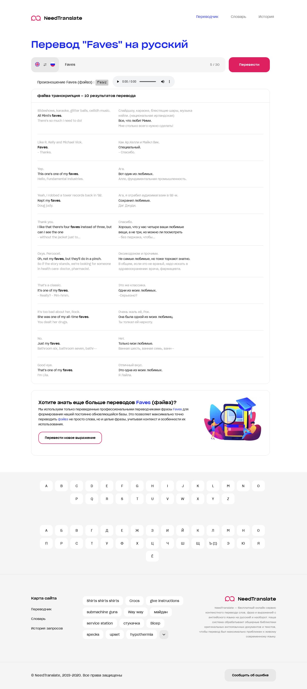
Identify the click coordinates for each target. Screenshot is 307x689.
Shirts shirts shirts (103, 601)
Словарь (38, 619)
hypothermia (141, 634)
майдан (161, 612)
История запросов (47, 628)
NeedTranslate (56, 18)
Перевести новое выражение (70, 438)
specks (93, 634)
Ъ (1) (213, 543)
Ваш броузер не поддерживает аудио (146, 82)
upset (115, 634)
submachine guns (102, 612)
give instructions (164, 601)
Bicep (155, 623)
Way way (135, 612)
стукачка (132, 623)
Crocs (134, 601)
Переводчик (41, 609)
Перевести (249, 65)
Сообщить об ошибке (250, 675)
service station (100, 623)
